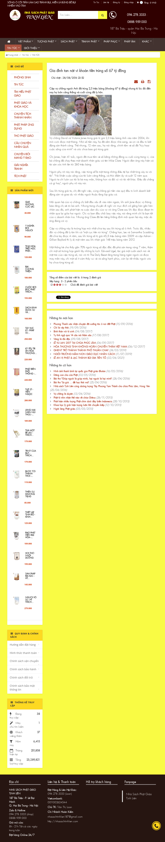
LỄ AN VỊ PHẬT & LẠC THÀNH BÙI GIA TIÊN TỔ (80, 357)
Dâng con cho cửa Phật (66, 375)
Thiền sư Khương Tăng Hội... (30, 498)
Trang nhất (12, 55)
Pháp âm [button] (129, 41)
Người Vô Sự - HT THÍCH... (30, 603)
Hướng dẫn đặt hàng (23, 644)
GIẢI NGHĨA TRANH (21, 166)
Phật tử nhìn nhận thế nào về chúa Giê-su (75, 397)
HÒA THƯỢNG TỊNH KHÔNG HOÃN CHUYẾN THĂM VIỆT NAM (90, 346)
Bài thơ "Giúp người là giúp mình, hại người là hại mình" (83, 378)
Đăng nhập (129, 2)
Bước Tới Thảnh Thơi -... (30, 476)
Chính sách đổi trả (21, 677)
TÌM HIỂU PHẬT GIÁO (22, 93)
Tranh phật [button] (89, 41)
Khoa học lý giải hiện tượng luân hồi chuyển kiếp (79, 405)
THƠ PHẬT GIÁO (24, 135)
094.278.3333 (136, 15)
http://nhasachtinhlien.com (63, 821)
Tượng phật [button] (45, 41)
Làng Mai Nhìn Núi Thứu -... (30, 415)
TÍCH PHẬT (20, 176)
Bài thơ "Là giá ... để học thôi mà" (71, 382)
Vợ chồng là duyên (63, 393)
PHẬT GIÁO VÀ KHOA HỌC (22, 104)
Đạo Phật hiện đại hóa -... (30, 538)
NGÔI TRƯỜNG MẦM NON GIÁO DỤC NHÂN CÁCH (84, 354)
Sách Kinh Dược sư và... (31, 313)
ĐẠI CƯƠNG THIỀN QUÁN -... (30, 273)
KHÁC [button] (145, 41)
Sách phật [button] (68, 41)
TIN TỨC (36, 55)
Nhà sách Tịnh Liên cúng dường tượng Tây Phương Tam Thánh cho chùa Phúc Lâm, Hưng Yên (102, 386)
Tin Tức (96, 2)
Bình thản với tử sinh (64, 331)
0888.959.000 (137, 22)
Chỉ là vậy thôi (61, 327)
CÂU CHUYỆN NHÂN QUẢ (22, 145)
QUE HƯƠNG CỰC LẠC (29, 207)
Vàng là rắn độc (62, 339)
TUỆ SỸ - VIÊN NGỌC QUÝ (29, 396)
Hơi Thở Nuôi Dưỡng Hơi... (29, 560)
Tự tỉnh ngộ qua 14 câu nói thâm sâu (72, 335)
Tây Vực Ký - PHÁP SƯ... (29, 333)
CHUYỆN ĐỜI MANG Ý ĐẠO (22, 156)
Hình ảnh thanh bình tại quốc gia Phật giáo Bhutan (79, 371)
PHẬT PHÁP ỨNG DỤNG (24, 126)
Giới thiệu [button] (30, 48)
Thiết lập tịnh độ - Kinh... (30, 517)
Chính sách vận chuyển (24, 661)
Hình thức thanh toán (23, 653)
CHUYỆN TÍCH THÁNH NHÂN (22, 115)
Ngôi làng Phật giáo (64, 408)
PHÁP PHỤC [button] (111, 41)
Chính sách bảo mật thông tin (22, 687)
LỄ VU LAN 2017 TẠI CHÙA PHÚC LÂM (75, 342)
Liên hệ (106, 2)
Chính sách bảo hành (23, 669)
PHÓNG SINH (22, 77)
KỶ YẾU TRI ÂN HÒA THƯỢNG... (31, 354)
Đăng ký (116, 2)
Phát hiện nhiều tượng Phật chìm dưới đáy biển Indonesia (83, 401)
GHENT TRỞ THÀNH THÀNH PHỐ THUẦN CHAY (81, 350)
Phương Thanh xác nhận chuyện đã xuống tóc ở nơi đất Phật (84, 324)
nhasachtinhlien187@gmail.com (65, 816)
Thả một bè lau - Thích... (30, 436)
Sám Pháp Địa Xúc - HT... (30, 579)
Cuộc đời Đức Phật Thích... (30, 292)
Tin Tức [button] (12, 48)
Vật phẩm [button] (24, 41)
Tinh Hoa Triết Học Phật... (30, 251)
